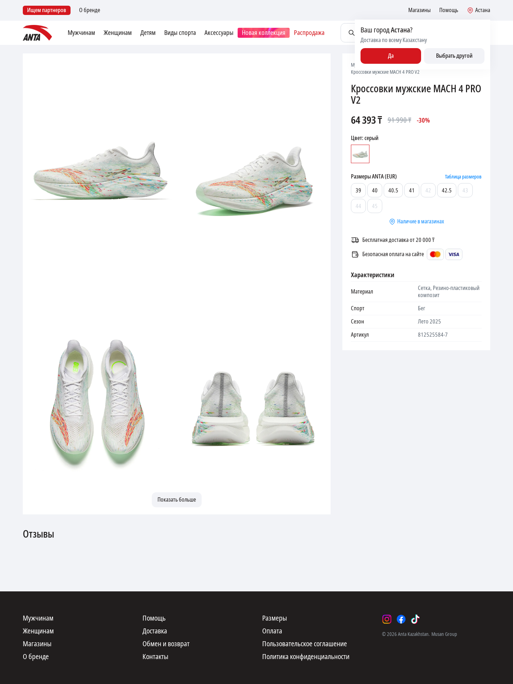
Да (391, 56)
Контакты (155, 657)
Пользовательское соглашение (304, 644)
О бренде (89, 10)
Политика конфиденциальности (305, 657)
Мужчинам (81, 32)
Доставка (154, 631)
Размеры (274, 618)
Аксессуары (218, 32)
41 (412, 190)
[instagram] (387, 619)
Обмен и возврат (166, 644)
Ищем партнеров (46, 10)
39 (358, 190)
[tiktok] (415, 619)
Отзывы (38, 534)
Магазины (419, 10)
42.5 (447, 190)
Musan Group (444, 634)
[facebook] (401, 619)
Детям (148, 32)
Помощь (448, 10)
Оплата (272, 631)
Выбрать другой (454, 56)
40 (375, 190)
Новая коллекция (263, 32)
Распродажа (309, 32)
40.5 (393, 190)
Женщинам (118, 32)
